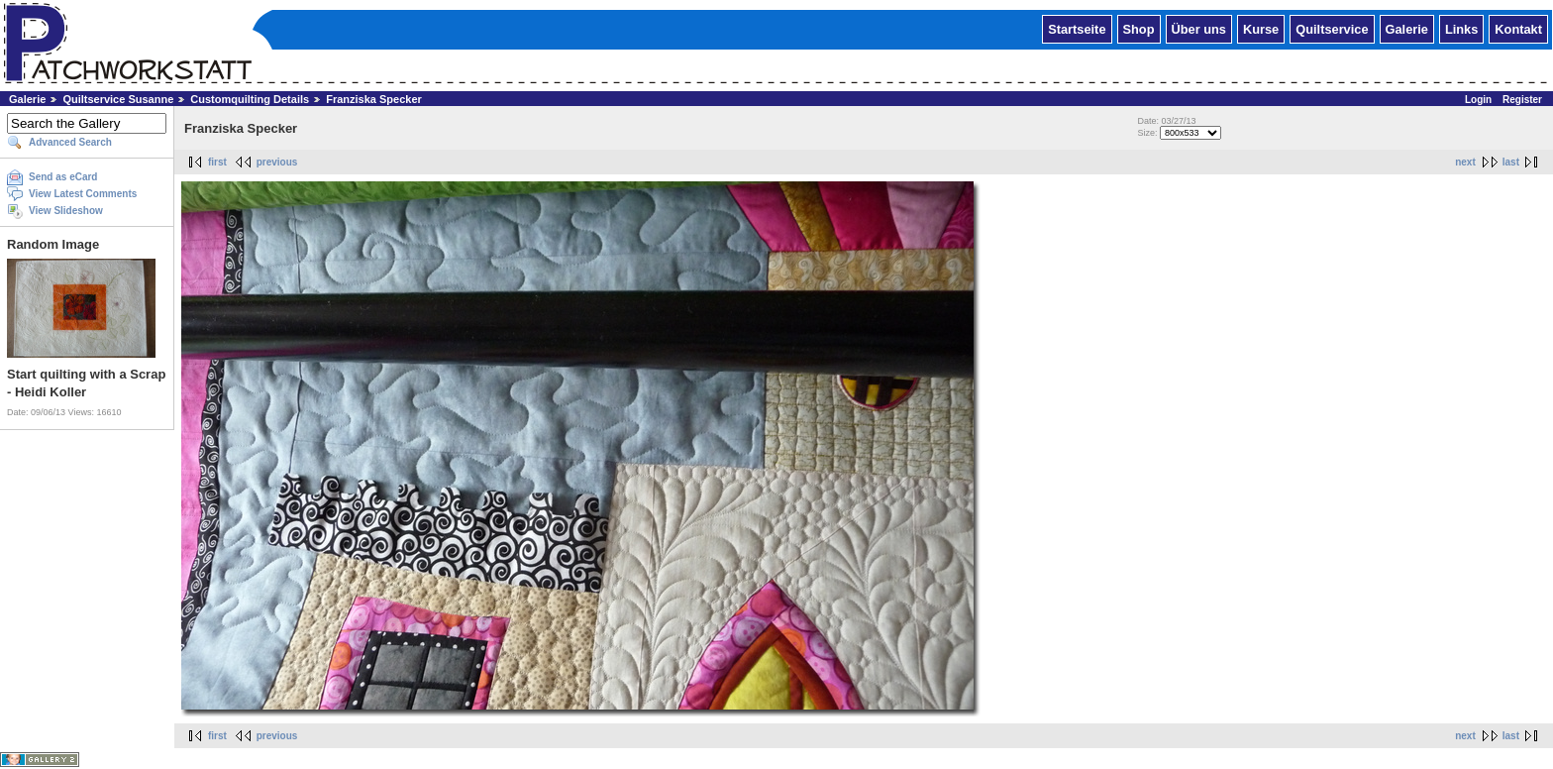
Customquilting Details (249, 99)
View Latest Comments (83, 193)
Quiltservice (1331, 28)
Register (1522, 99)
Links (1461, 28)
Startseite (1076, 28)
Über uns (1199, 28)
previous (277, 162)
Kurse (1261, 28)
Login (1478, 99)
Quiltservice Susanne (117, 99)
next (1465, 162)
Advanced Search (70, 142)
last (1510, 162)
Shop (1139, 28)
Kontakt (1518, 28)
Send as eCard (63, 176)
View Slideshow (66, 210)
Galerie (1407, 28)
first (217, 162)
